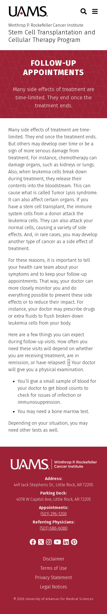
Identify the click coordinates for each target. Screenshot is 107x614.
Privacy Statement (53, 577)
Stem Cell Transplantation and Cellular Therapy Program (51, 36)
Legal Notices (53, 587)
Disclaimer (53, 559)
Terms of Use (53, 568)
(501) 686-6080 (54, 528)
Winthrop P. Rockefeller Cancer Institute (45, 25)
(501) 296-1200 (54, 513)
